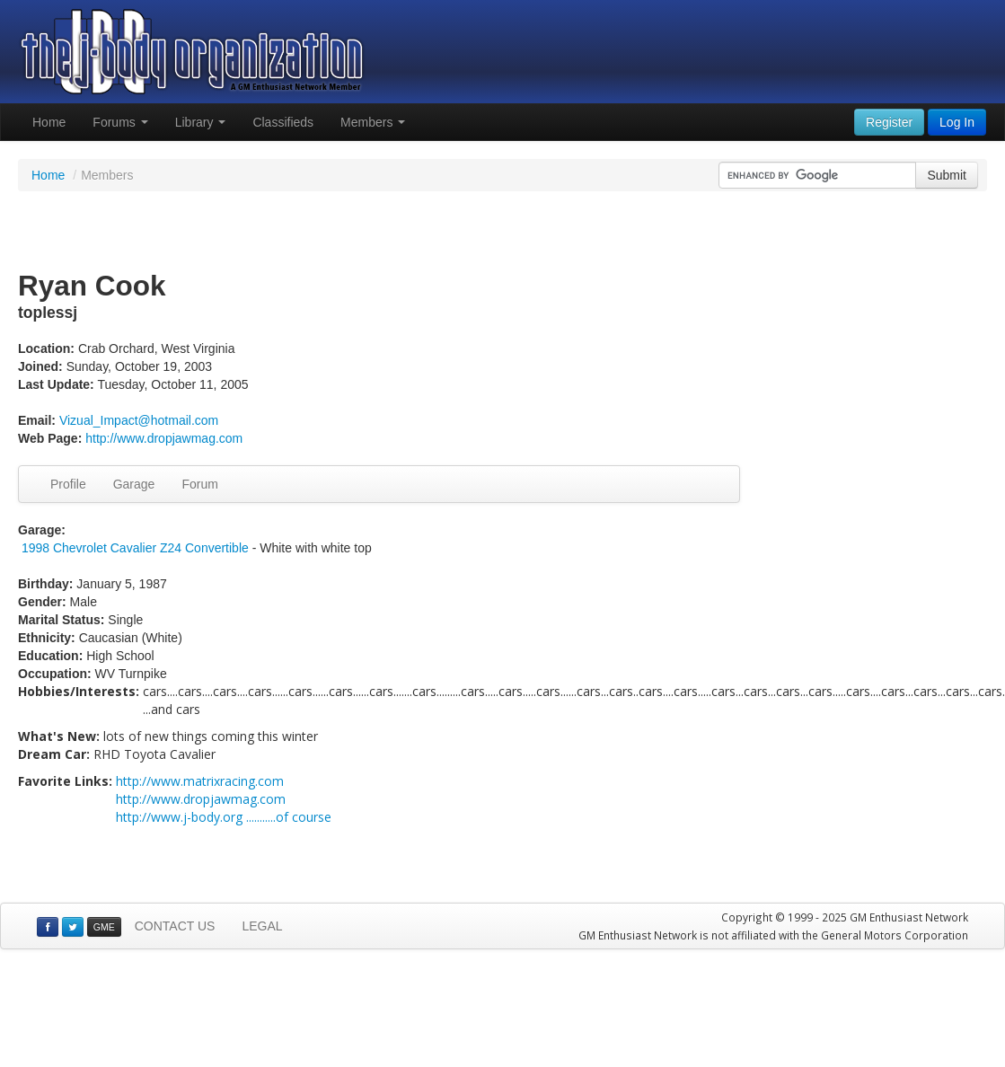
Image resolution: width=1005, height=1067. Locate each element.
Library (200, 122)
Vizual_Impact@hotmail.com (138, 420)
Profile (68, 484)
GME (104, 927)
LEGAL (262, 926)
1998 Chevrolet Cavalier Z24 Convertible (135, 548)
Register (889, 122)
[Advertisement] (503, 231)
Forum (199, 484)
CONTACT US (175, 926)
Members (372, 122)
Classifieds (282, 122)
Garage (134, 484)
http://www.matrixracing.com (200, 780)
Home (49, 122)
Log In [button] (956, 122)
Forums (120, 122)
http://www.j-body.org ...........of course (223, 816)
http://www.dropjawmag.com (163, 438)
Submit (946, 175)
